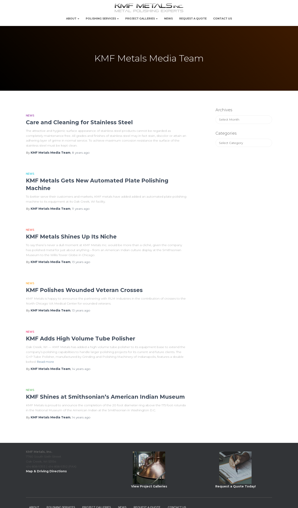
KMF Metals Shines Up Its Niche (71, 236)
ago (81, 153)
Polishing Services (102, 18)
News (30, 115)
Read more (45, 362)
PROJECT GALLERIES (141, 18)
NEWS (168, 18)
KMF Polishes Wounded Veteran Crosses (84, 290)
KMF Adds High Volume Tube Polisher (80, 338)
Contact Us (222, 18)
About (72, 18)
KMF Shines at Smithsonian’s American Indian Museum (105, 396)
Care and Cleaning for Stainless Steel (79, 122)
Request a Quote (193, 18)
